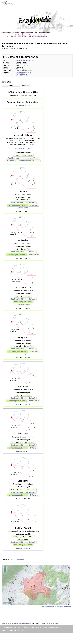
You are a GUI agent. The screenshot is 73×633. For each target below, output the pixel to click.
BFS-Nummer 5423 (24, 60)
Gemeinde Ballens (24, 70)
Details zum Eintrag (23, 148)
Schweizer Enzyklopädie (20, 623)
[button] (11, 85)
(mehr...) (33, 144)
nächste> (20, 560)
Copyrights (58, 627)
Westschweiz (21, 75)
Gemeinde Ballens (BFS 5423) (28, 161)
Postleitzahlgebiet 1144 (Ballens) (23, 203)
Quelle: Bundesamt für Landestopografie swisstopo (56, 606)
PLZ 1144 (19, 105)
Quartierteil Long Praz (23, 207)
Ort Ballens (34, 205)
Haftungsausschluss (26, 627)
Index (3, 627)
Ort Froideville (34, 255)
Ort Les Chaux (34, 401)
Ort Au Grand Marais (23, 304)
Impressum (11, 627)
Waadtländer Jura (23, 73)
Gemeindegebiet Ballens (17, 205)
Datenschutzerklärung (44, 627)
